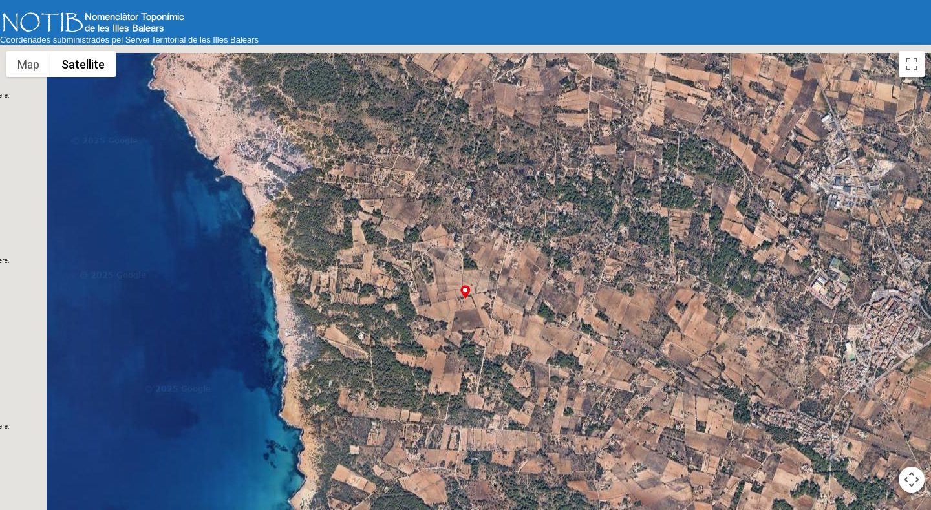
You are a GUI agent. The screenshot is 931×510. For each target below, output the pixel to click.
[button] (465, 292)
